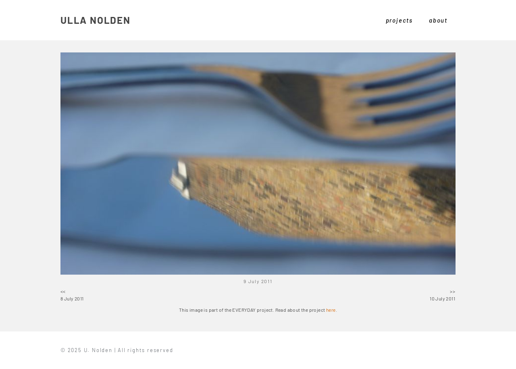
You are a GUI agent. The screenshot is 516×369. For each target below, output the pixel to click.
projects (399, 20)
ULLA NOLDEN (95, 20)
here (331, 310)
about (438, 20)
